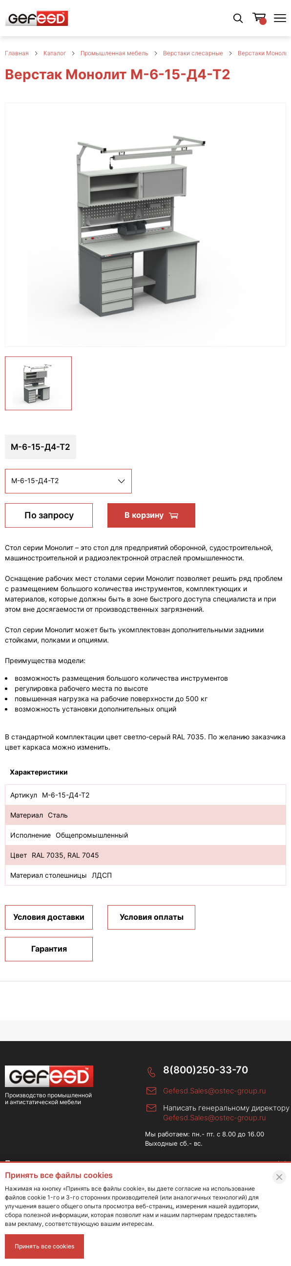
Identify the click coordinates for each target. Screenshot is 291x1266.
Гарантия (49, 949)
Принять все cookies (44, 1246)
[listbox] (68, 481)
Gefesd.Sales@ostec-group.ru (214, 1090)
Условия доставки (48, 917)
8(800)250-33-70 (205, 1070)
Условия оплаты (152, 917)
